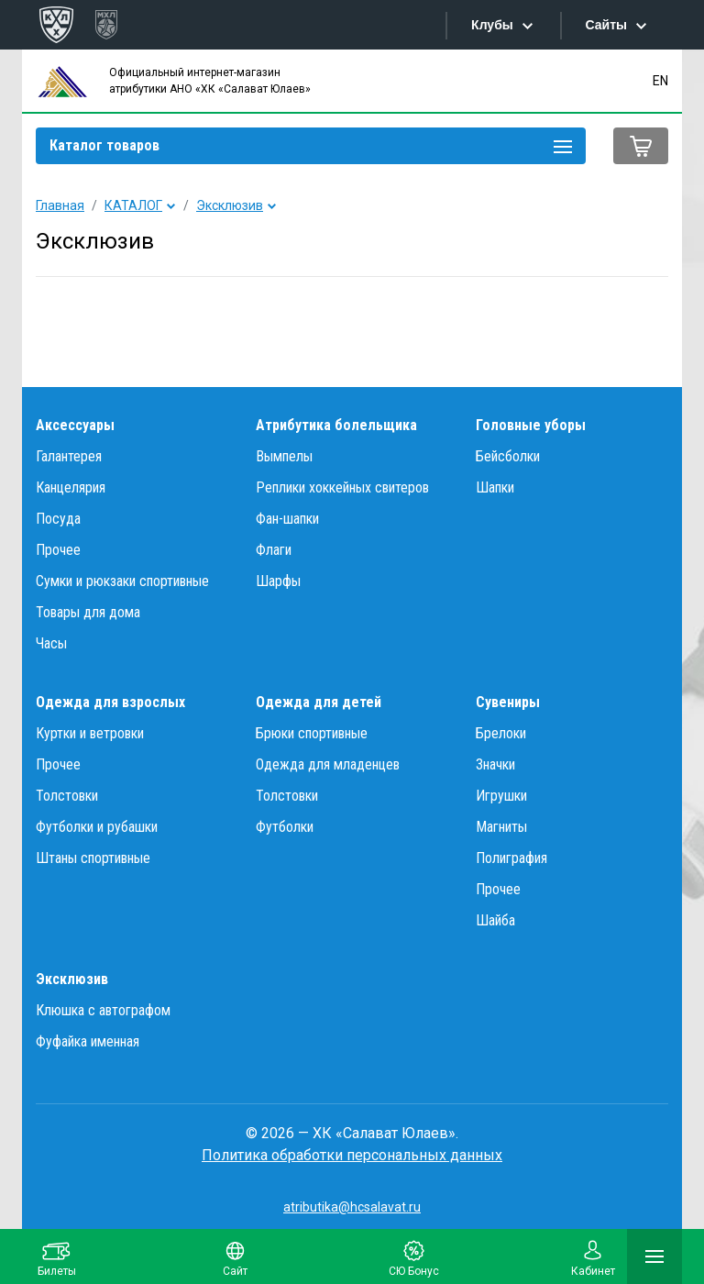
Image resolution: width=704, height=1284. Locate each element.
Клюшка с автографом (103, 1010)
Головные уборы (531, 425)
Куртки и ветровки (90, 733)
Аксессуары (75, 425)
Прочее (58, 550)
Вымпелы (284, 456)
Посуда (58, 518)
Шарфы (278, 581)
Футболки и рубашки (97, 827)
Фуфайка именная (87, 1041)
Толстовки (67, 795)
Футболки (285, 827)
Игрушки (501, 795)
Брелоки (501, 733)
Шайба (495, 920)
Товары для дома (88, 612)
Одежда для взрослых (110, 702)
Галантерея (69, 456)
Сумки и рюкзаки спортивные (122, 581)
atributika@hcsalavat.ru (352, 1207)
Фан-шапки (287, 518)
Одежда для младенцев (328, 764)
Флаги (274, 550)
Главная (60, 205)
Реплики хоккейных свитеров (342, 487)
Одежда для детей (318, 702)
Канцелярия (70, 487)
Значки (495, 764)
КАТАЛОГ (133, 205)
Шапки (495, 487)
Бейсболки (508, 456)
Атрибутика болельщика (336, 425)
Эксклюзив (229, 205)
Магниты (501, 827)
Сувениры (508, 702)
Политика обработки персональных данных (352, 1155)
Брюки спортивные (312, 733)
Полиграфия (511, 858)
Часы (51, 643)
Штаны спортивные (93, 858)
